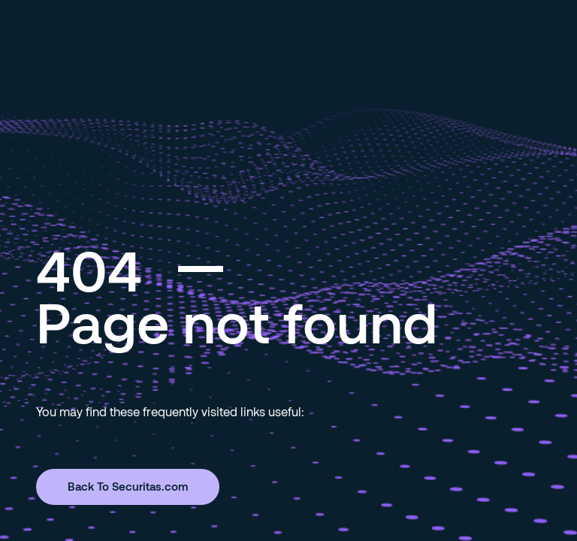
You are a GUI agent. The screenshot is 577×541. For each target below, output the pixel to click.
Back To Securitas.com (128, 486)
